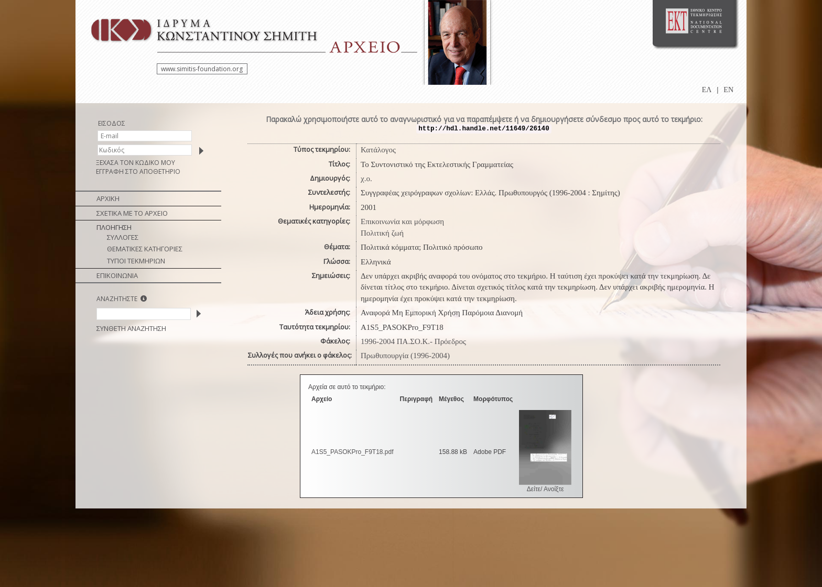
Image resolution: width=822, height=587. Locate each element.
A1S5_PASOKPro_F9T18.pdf (352, 452)
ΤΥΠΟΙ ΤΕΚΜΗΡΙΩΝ (136, 260)
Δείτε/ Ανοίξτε (545, 489)
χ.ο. (366, 178)
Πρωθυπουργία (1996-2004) (405, 355)
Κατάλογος (378, 150)
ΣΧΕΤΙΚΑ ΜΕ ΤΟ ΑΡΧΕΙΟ (132, 213)
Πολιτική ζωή (382, 233)
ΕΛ (707, 90)
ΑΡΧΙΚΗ (108, 198)
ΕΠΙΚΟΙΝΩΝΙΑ (117, 275)
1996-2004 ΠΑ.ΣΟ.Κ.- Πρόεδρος (413, 341)
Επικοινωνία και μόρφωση (402, 221)
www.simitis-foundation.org (202, 68)
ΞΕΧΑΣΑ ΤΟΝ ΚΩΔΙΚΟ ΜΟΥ (135, 162)
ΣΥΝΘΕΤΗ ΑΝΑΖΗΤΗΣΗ (131, 328)
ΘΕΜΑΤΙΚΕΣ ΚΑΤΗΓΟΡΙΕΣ (144, 248)
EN (728, 90)
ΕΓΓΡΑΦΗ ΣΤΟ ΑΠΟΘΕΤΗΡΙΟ (138, 171)
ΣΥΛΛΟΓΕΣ (122, 237)
